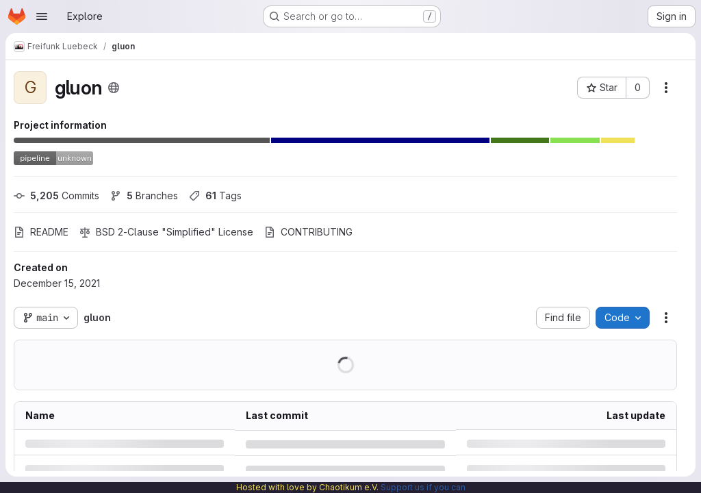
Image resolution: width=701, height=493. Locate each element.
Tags (215, 195)
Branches (144, 195)
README (41, 232)
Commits (56, 195)
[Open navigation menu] (42, 16)
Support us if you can (423, 487)
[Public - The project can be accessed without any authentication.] (113, 87)
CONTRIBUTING (308, 232)
